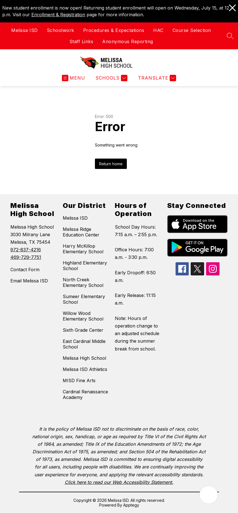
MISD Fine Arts (79, 380)
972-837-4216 (25, 249)
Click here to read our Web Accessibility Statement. (119, 482)
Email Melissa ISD (29, 281)
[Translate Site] (156, 78)
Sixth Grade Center (83, 330)
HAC (158, 30)
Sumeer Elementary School (84, 299)
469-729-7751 (25, 257)
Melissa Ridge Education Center (81, 232)
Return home (111, 163)
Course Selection (191, 30)
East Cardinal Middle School (84, 344)
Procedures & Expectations (113, 30)
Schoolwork (60, 30)
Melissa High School (84, 358)
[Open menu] (73, 78)
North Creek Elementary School (83, 282)
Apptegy (131, 505)
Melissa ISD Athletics (85, 369)
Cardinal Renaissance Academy (85, 394)
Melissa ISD (24, 30)
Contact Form (24, 269)
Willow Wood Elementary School (83, 316)
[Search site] (230, 36)
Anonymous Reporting (127, 41)
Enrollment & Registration (58, 14)
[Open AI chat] (208, 495)
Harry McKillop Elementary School (83, 248)
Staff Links (81, 41)
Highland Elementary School (85, 265)
